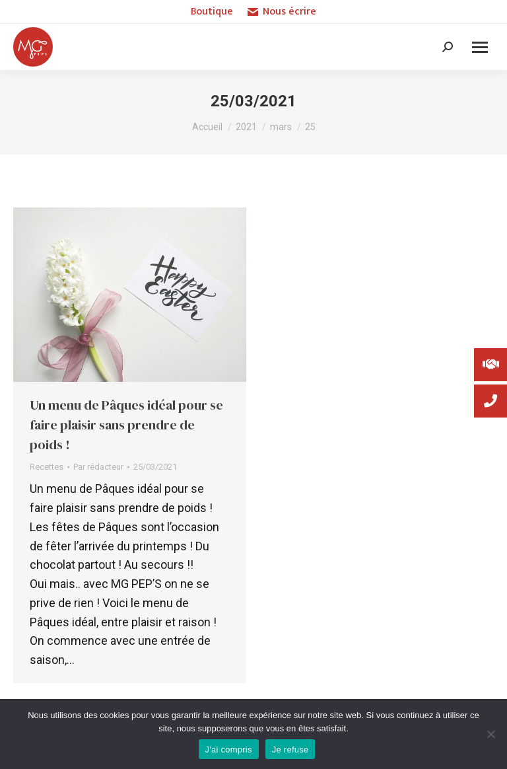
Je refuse (290, 749)
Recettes (46, 467)
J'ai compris (228, 749)
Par (98, 467)
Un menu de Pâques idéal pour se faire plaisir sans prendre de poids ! (126, 425)
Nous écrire (281, 12)
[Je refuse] (490, 734)
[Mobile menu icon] (480, 47)
